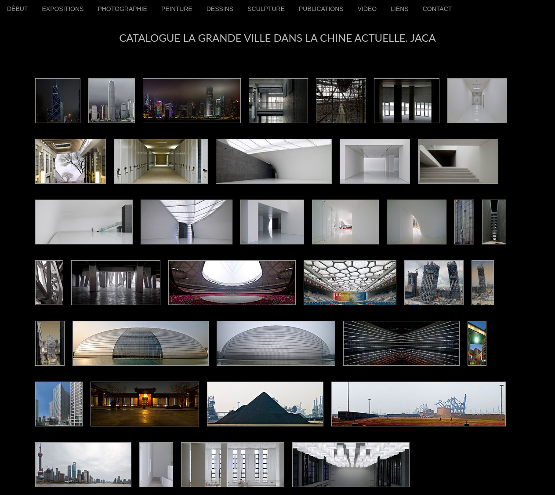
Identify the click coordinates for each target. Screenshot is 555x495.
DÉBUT (17, 8)
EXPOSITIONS (62, 8)
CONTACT (437, 8)
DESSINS (220, 8)
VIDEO (367, 8)
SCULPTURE (266, 8)
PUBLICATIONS (321, 8)
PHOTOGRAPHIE (122, 8)
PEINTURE (176, 8)
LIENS (399, 8)
